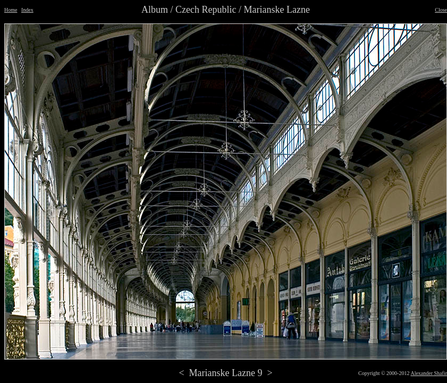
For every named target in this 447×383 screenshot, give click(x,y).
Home (10, 10)
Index (27, 10)
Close (441, 10)
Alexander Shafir (428, 373)
